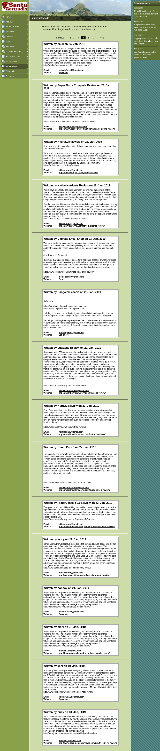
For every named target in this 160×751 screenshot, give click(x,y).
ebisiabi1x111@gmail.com (71, 697)
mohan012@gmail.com (70, 651)
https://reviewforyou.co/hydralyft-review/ (78, 172)
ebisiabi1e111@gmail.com (71, 70)
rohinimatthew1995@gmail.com (74, 390)
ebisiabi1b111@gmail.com (71, 612)
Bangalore (64, 335)
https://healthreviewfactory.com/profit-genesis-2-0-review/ (87, 526)
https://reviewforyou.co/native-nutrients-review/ (82, 226)
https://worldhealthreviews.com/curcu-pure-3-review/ (84, 490)
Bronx (62, 279)
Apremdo (63, 72)
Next (102, 38)
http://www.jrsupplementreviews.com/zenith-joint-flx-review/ (88, 743)
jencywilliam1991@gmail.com (73, 126)
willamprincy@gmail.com (71, 170)
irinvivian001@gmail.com (71, 573)
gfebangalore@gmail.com (71, 332)
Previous (60, 38)
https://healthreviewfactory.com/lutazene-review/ (82, 393)
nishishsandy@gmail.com (71, 277)
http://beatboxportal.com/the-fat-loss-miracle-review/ (84, 653)
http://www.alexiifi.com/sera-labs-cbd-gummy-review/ (84, 575)
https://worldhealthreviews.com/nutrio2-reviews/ (82, 434)
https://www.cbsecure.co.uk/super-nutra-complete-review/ (87, 129)
